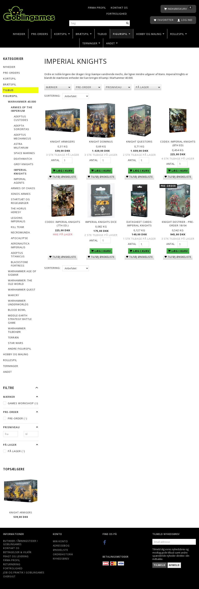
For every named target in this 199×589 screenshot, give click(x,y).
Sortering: (52, 95)
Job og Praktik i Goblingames (23, 572)
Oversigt (9, 576)
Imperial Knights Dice (101, 221)
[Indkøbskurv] (178, 9)
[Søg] (127, 23)
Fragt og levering (16, 556)
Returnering (11, 564)
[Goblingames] (29, 13)
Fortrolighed (116, 13)
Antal (55, 160)
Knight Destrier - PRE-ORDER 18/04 (178, 223)
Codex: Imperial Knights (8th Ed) (178, 143)
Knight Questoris (139, 141)
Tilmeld (159, 565)
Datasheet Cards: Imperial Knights (139, 223)
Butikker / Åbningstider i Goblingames (20, 542)
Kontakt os (119, 7)
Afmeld (174, 565)
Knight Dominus (101, 141)
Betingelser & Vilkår (17, 552)
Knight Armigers (20, 512)
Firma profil (97, 7)
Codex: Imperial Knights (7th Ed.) (62, 223)
